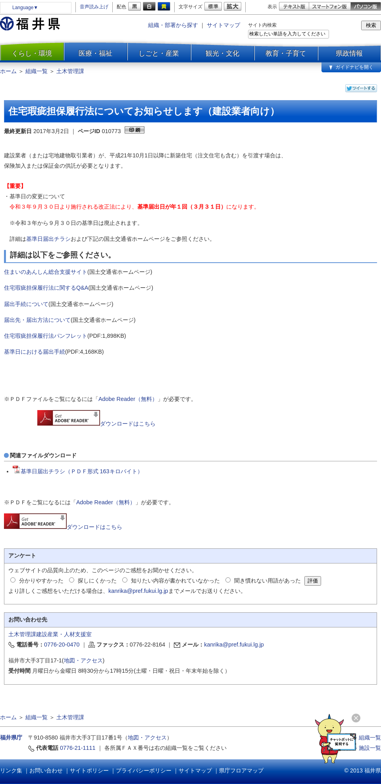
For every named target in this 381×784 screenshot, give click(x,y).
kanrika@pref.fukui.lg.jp (138, 591)
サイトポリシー (89, 770)
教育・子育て (286, 53)
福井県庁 (11, 737)
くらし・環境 (32, 53)
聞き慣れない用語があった (267, 580)
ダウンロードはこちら (96, 423)
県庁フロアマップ (241, 770)
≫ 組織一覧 (366, 737)
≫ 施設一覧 (366, 748)
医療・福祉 (95, 53)
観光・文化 (222, 53)
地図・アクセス (83, 660)
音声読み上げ (94, 7)
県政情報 (349, 53)
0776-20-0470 (62, 644)
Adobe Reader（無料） (128, 399)
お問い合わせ (46, 770)
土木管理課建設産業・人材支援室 (50, 634)
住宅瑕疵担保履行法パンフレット (45, 336)
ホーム (8, 71)
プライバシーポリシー (143, 770)
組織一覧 (36, 71)
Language (25, 7)
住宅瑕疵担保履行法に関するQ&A (46, 288)
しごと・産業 (159, 53)
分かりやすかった (41, 580)
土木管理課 (70, 71)
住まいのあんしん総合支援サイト (45, 272)
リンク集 (11, 770)
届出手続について (26, 304)
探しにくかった (97, 580)
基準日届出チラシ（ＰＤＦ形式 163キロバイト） (78, 471)
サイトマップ (223, 25)
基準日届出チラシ (48, 239)
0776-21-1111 (78, 748)
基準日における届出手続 (34, 351)
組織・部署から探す (173, 25)
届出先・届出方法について (37, 320)
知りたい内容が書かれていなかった (175, 580)
